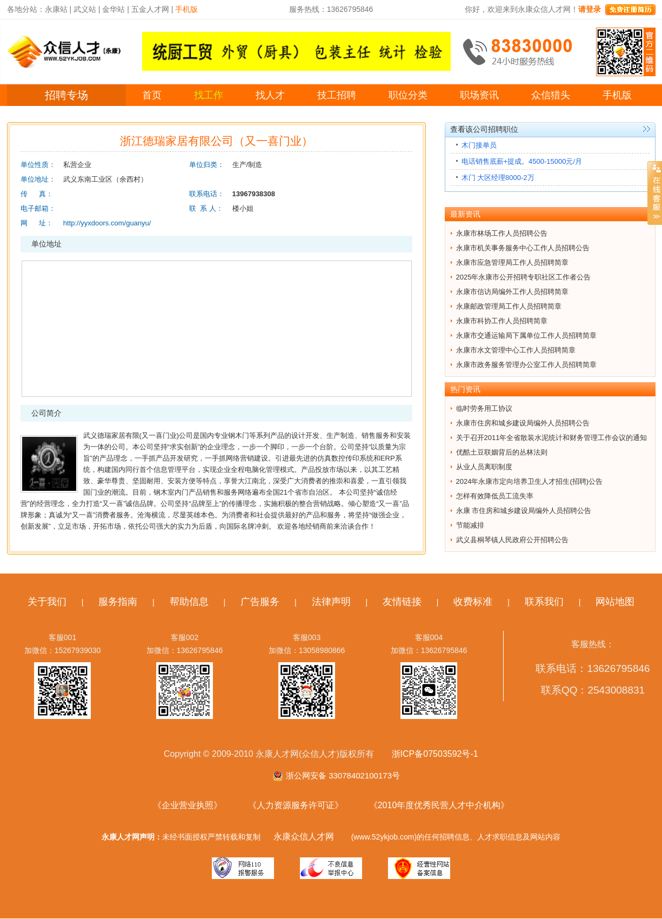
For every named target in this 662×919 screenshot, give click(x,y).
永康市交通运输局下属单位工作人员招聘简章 (526, 335)
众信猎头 (550, 95)
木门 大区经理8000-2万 (498, 178)
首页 (152, 95)
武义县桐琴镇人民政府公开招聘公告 (512, 540)
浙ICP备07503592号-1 (435, 753)
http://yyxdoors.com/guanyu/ (107, 223)
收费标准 (472, 601)
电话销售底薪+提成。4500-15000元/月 (522, 161)
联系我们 (544, 601)
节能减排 (470, 525)
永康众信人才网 (303, 836)
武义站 (84, 9)
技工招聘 (336, 95)
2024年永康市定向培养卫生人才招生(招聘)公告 (529, 481)
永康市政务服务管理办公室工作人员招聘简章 (526, 365)
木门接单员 (479, 145)
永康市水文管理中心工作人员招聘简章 (516, 350)
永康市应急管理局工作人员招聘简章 (512, 262)
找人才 (270, 95)
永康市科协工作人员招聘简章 (501, 321)
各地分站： (26, 9)
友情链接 (402, 601)
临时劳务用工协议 (484, 408)
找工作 (208, 95)
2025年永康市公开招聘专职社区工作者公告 (523, 277)
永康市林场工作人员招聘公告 (501, 233)
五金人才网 (150, 9)
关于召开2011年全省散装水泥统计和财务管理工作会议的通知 (551, 438)
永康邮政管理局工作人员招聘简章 (508, 306)
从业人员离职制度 (484, 467)
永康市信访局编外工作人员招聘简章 (512, 292)
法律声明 (331, 601)
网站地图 (615, 601)
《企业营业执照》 (187, 805)
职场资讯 (479, 95)
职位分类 (408, 95)
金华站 (113, 9)
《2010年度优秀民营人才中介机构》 (439, 805)
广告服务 (259, 601)
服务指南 (117, 601)
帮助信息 (189, 601)
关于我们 (47, 601)
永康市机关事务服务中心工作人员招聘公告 (523, 248)
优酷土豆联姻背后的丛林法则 (501, 452)
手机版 (617, 95)
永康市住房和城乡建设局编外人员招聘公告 (523, 423)
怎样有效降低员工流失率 (494, 496)
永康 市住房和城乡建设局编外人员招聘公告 (524, 511)
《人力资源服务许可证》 (295, 805)
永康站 (56, 9)
